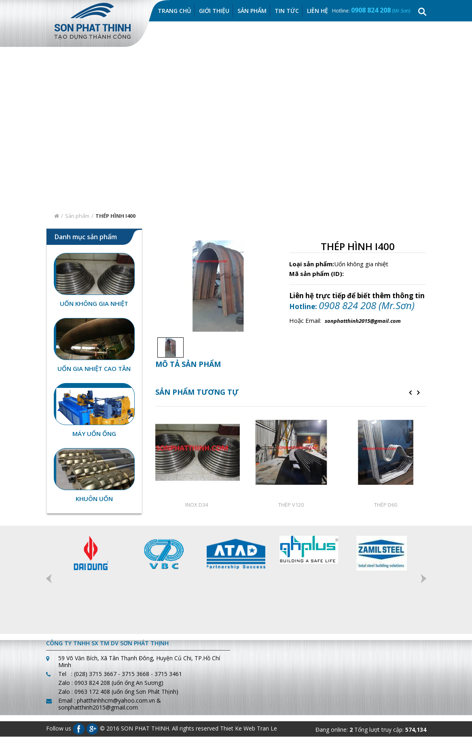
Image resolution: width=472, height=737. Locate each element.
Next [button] (423, 579)
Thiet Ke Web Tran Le (248, 729)
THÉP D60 (385, 504)
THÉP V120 (291, 504)
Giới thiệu (214, 11)
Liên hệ (317, 11)
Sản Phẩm (252, 11)
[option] (168, 347)
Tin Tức (287, 11)
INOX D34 (196, 504)
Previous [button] (49, 579)
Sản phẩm (77, 216)
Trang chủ (174, 11)
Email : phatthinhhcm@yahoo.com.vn (106, 701)
